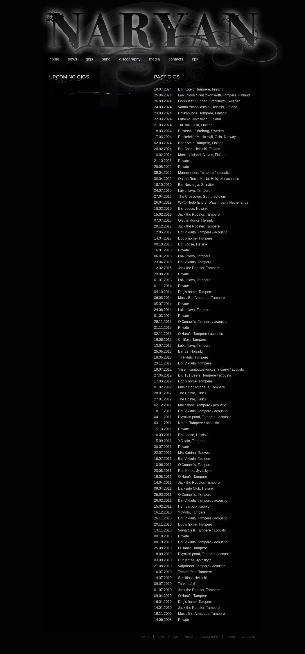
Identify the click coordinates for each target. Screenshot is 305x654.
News (72, 59)
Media (154, 59)
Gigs (89, 59)
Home (54, 59)
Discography (129, 59)
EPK (195, 59)
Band (106, 59)
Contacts (176, 59)
